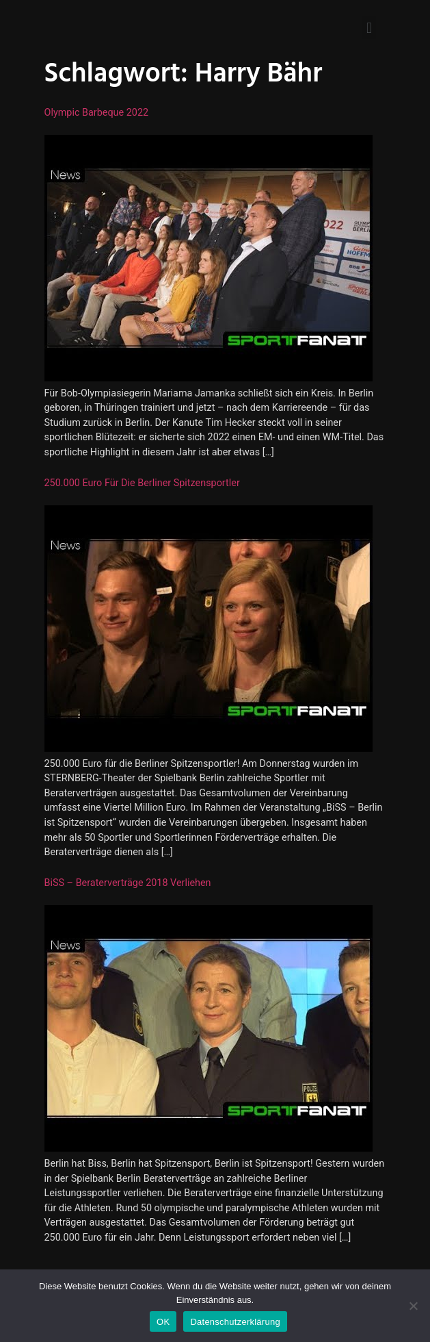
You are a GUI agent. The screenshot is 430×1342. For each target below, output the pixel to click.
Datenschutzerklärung (235, 1322)
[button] (368, 27)
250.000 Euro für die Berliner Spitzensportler (142, 483)
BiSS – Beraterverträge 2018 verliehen (127, 883)
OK (163, 1322)
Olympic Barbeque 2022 (96, 112)
